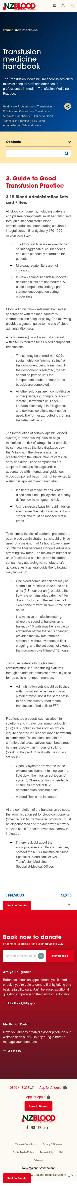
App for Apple (38, 1097)
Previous (16, 895)
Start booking (60, 956)
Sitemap (38, 1160)
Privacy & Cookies (52, 1144)
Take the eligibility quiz (21, 1003)
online (24, 943)
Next (65, 895)
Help (61, 1152)
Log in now (14, 1051)
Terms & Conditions (26, 1144)
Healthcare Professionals (19, 106)
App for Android (53, 1088)
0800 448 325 (54, 943)
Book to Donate (17, 1178)
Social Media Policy (23, 1152)
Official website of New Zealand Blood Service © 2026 (38, 1174)
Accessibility (46, 1152)
